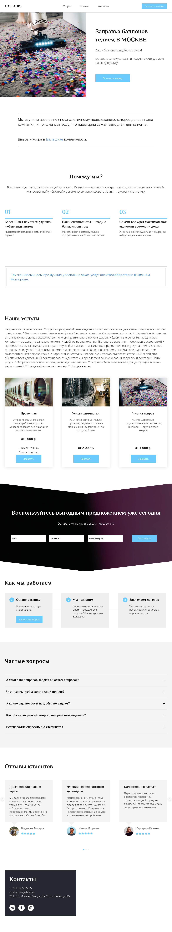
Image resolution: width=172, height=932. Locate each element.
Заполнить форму (29, 617)
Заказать (28, 456)
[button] (2, 797)
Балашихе (54, 137)
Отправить (144, 536)
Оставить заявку (113, 76)
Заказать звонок (154, 5)
